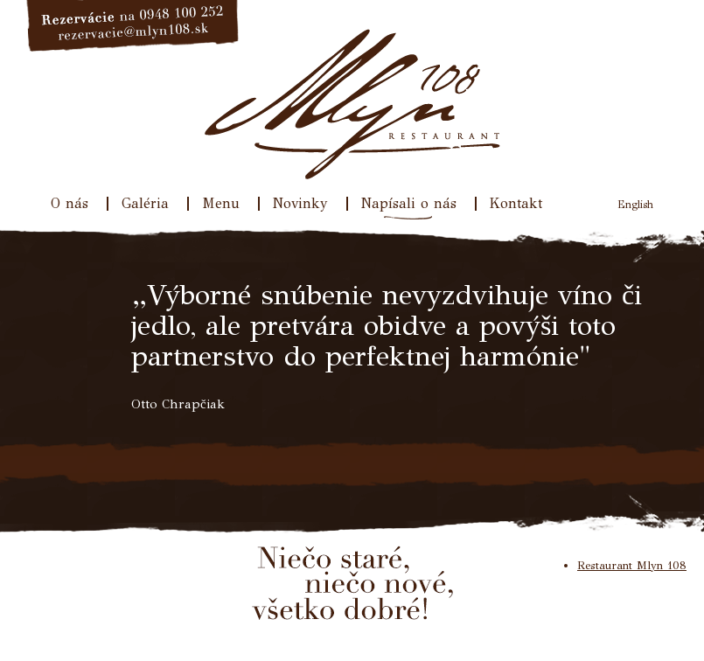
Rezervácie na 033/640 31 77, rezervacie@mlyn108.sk (133, 26)
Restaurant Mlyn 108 (632, 566)
